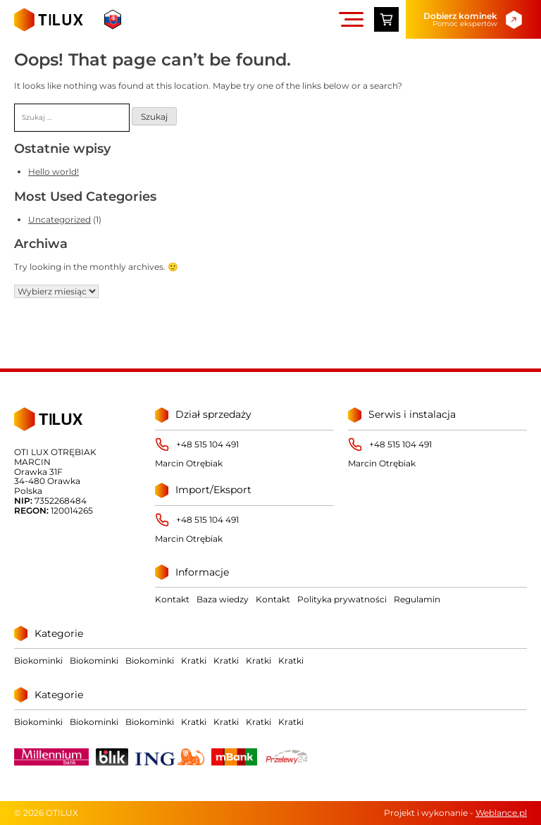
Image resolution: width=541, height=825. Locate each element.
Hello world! (53, 171)
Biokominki (38, 660)
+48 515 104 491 (207, 444)
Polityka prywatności (342, 599)
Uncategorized (59, 219)
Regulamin (417, 599)
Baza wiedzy (223, 599)
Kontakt (172, 599)
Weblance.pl (501, 812)
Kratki (193, 660)
